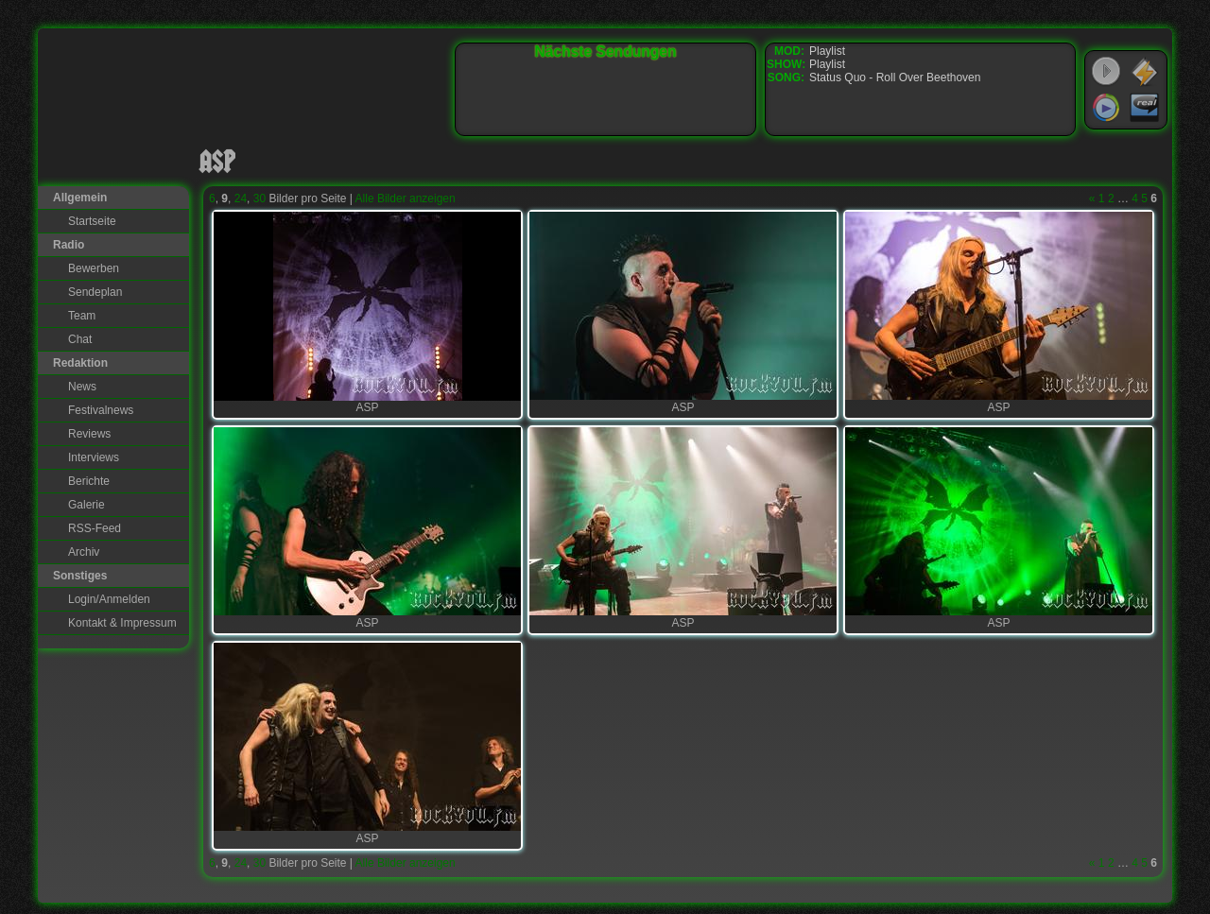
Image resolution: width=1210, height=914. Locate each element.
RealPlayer (1145, 108)
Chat (80, 339)
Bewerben (93, 268)
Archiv (83, 552)
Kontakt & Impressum (122, 622)
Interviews (93, 457)
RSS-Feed (94, 528)
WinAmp (1145, 72)
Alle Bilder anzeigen (405, 198)
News (82, 386)
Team (81, 315)
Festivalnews (100, 410)
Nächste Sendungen (606, 51)
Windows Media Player (1106, 108)
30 (259, 198)
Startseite (92, 221)
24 (240, 198)
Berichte (89, 481)
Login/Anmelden (109, 599)
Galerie (86, 504)
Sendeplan (95, 292)
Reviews (89, 433)
